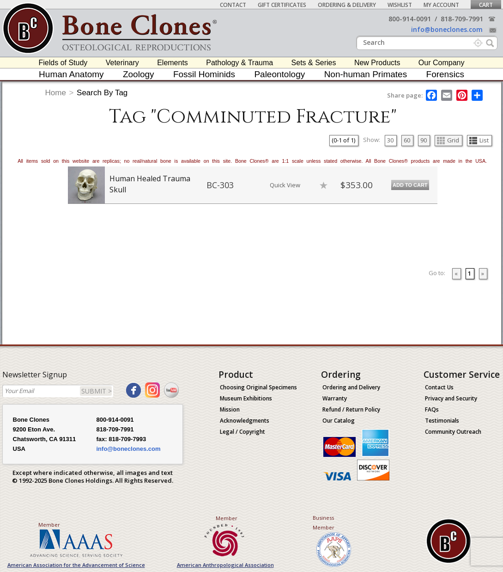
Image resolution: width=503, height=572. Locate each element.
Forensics (445, 74)
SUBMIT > (96, 391)
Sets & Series (313, 63)
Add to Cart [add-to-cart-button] (410, 185)
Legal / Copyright (242, 432)
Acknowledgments (244, 420)
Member (49, 524)
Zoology (138, 74)
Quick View (285, 185)
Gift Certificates (282, 5)
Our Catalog (338, 420)
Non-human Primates (365, 74)
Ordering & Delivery (347, 5)
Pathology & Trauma (239, 63)
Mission (230, 409)
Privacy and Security (451, 398)
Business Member (323, 522)
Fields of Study (63, 63)
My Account (441, 5)
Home (55, 92)
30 (390, 140)
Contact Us (439, 387)
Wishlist (400, 5)
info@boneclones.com (447, 29)
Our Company (441, 63)
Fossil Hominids (204, 74)
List (479, 140)
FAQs (432, 409)
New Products (377, 63)
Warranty (334, 398)
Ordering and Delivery (351, 387)
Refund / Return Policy (351, 409)
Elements (172, 63)
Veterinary (122, 63)
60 (407, 140)
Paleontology (279, 74)
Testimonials (442, 420)
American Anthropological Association (225, 564)
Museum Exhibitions (246, 398)
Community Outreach (453, 432)
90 (423, 140)
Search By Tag (102, 92)
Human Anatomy (71, 74)
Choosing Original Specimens (258, 387)
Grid (448, 140)
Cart (486, 5)
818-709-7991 (462, 18)
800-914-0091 (409, 18)
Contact (233, 5)
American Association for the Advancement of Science (76, 564)
